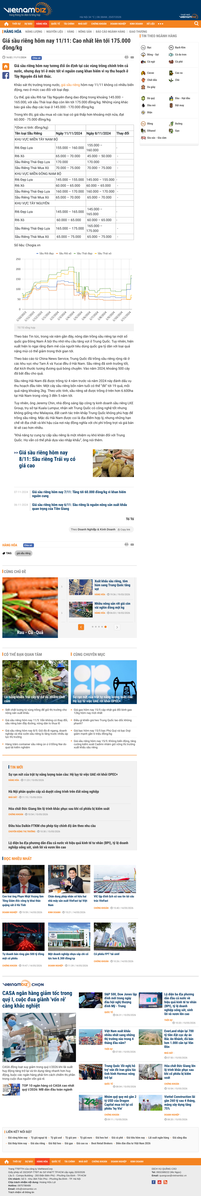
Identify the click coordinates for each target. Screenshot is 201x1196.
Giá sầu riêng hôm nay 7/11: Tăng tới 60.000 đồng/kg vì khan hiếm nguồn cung (79, 494)
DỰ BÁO (28, 23)
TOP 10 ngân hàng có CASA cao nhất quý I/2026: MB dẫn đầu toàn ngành (48, 1087)
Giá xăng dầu (180, 1137)
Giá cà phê (117, 1137)
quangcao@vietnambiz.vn (172, 1175)
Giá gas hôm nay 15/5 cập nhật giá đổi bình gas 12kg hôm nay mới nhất (103, 711)
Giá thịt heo (54, 1143)
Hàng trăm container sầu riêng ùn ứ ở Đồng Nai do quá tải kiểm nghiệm (35, 746)
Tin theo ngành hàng (159, 36)
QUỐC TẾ (55, 23)
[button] (81, 627)
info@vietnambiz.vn (26, 1189)
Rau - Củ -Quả (30, 632)
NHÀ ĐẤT (82, 23)
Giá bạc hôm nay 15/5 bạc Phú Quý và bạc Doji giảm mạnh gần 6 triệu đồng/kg (102, 732)
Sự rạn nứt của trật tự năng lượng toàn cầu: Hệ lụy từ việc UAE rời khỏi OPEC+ (103, 699)
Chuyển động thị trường (21, 831)
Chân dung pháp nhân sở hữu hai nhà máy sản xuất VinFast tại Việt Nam (67, 901)
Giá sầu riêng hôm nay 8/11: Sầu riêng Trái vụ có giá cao (47, 459)
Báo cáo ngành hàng (110, 31)
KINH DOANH (136, 23)
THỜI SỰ (16, 23)
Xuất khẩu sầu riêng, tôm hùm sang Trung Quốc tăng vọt (113, 585)
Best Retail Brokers (102, 1143)
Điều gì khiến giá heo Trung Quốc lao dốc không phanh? (103, 722)
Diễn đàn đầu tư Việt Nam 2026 (133, 1143)
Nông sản (85, 31)
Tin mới (16, 767)
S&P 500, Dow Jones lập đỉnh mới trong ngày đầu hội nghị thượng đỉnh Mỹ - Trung (120, 1000)
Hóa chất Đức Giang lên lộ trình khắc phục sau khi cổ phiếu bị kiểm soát (59, 809)
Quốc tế (108, 1012)
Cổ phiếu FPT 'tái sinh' (107, 954)
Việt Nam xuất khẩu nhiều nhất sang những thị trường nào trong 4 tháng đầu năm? (119, 1037)
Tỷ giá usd (56, 1137)
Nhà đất (12, 797)
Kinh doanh (54, 912)
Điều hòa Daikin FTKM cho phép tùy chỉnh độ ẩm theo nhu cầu (52, 826)
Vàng (70, 31)
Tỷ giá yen (71, 1137)
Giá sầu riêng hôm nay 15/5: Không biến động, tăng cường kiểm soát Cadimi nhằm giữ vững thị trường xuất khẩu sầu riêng (105, 744)
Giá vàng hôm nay (17, 1137)
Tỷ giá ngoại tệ (39, 1137)
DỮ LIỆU (151, 23)
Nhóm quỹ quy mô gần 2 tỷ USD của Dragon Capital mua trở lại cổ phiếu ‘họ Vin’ (120, 1103)
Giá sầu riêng (38, 1143)
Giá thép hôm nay (17, 1143)
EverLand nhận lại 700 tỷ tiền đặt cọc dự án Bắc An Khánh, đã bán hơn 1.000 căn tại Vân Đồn (179, 1039)
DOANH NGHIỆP (118, 23)
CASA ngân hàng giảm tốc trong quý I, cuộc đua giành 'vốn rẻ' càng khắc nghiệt (37, 999)
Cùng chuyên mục (89, 654)
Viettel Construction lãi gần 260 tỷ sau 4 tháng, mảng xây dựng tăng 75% (180, 1103)
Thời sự (168, 1020)
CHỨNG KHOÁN (99, 23)
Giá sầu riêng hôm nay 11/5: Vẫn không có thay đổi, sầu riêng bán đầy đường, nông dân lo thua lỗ (36, 722)
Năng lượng (33, 31)
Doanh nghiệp (9, 912)
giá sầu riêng (70, 85)
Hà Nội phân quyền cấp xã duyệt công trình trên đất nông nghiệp (53, 792)
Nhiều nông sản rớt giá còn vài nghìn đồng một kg (113, 606)
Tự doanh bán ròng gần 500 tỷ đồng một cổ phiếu (23, 956)
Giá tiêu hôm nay (136, 1137)
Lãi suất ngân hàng (158, 1137)
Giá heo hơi (102, 1137)
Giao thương (138, 31)
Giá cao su (82, 1143)
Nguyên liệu (54, 31)
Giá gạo (69, 1143)
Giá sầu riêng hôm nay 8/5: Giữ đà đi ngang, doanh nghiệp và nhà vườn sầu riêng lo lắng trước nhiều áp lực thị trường (36, 734)
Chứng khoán (15, 814)
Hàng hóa (12, 31)
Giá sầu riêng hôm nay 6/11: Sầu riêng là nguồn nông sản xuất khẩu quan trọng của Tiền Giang (79, 507)
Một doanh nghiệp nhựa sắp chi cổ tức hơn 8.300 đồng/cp (68, 956)
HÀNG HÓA (41, 23)
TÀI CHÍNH (69, 23)
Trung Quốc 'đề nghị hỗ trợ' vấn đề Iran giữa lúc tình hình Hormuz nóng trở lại (120, 1072)
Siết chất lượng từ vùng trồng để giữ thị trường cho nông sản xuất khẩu (36, 711)
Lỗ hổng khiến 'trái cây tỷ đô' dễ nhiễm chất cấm (34, 699)
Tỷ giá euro (86, 1137)
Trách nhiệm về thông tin (21, 1192)
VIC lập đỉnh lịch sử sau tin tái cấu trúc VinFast (114, 899)
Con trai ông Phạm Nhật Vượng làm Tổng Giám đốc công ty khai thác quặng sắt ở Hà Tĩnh (23, 901)
